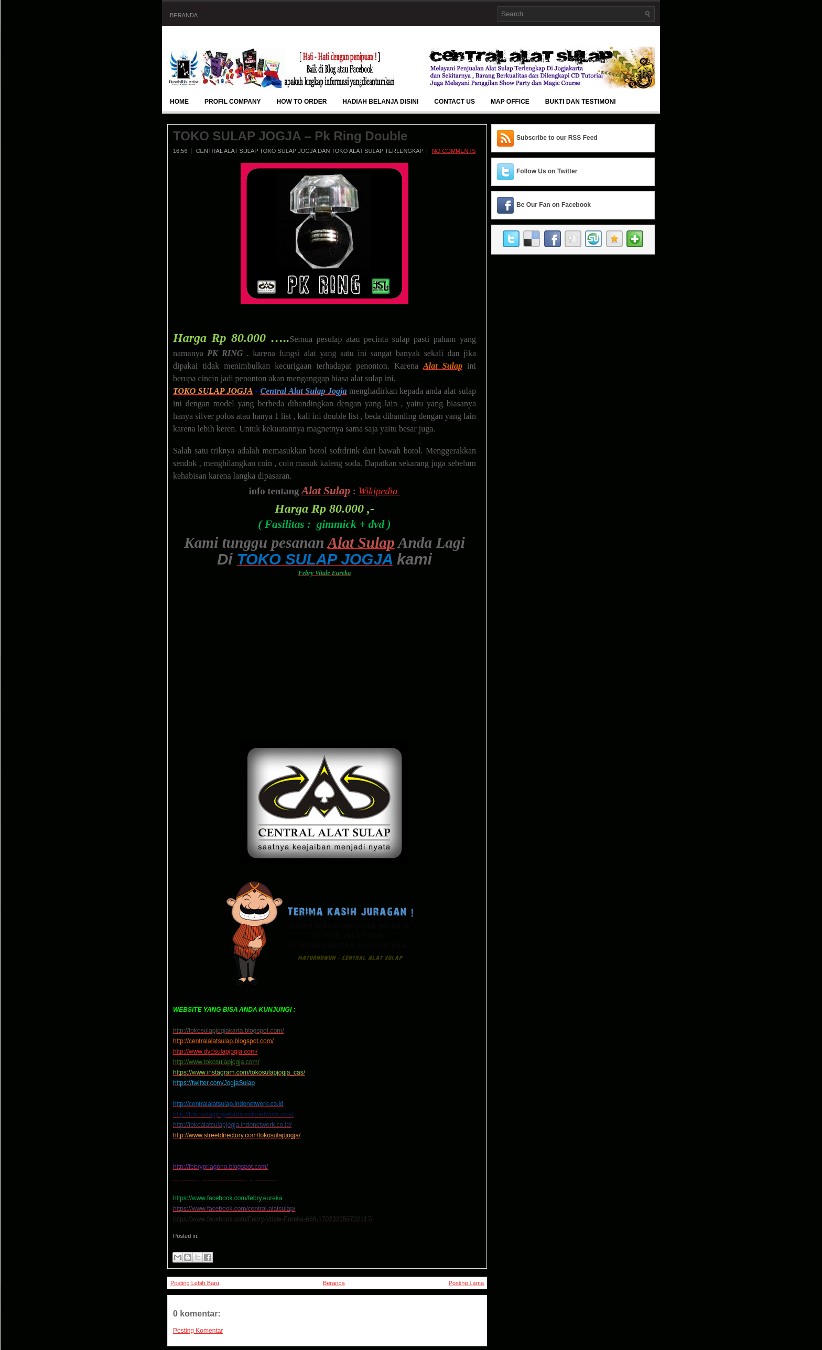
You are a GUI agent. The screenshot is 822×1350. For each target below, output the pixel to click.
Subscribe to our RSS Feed (557, 137)
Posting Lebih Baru (194, 1283)
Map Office (510, 101)
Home (179, 101)
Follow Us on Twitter (546, 171)
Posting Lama (466, 1283)
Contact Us (454, 101)
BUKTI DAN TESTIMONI (580, 101)
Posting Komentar (198, 1330)
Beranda (184, 15)
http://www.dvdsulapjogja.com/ (215, 1051)
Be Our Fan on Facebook (553, 204)
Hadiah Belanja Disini (380, 101)
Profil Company (232, 101)
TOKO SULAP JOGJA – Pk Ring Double (290, 136)
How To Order (302, 101)
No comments (454, 151)
